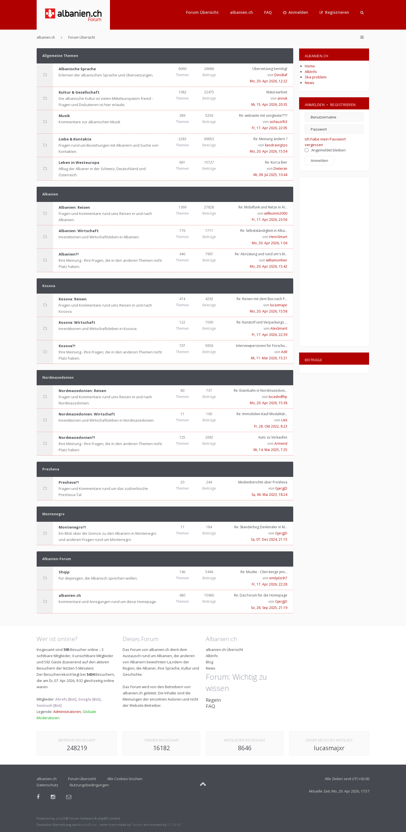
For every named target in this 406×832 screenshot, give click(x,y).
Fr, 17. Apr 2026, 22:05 (269, 128)
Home (310, 66)
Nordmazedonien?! (77, 437)
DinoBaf (280, 74)
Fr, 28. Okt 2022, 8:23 (270, 426)
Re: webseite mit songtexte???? (263, 115)
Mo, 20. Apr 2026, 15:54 (268, 151)
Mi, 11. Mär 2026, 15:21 (269, 358)
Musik (64, 115)
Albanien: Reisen (74, 207)
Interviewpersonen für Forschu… (261, 345)
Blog (209, 661)
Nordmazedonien (58, 377)
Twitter (137, 824)
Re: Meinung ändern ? (270, 139)
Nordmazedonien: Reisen (82, 390)
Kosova (48, 285)
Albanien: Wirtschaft (79, 230)
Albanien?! (69, 254)
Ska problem (315, 77)
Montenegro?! (72, 527)
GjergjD (281, 488)
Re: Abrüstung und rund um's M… (261, 254)
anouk (282, 98)
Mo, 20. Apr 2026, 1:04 (269, 243)
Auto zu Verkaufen (272, 437)
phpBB (61, 818)
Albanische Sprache (77, 68)
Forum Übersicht (202, 12)
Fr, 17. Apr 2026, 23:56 (269, 219)
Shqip (64, 572)
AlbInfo (311, 71)
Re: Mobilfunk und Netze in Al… (263, 207)
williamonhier (276, 260)
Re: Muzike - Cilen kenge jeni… (263, 571)
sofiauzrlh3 (278, 121)
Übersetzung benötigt (269, 68)
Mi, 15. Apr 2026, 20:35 (269, 104)
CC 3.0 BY (174, 824)
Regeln (213, 700)
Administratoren (67, 711)
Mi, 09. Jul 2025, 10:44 (270, 174)
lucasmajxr (278, 305)
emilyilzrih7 (278, 578)
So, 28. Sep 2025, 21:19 (269, 607)
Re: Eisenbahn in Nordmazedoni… (260, 390)
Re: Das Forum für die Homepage (260, 595)
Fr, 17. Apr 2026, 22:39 (269, 334)
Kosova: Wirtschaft (77, 322)
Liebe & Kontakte (75, 139)
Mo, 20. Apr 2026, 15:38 (268, 402)
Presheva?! (69, 482)
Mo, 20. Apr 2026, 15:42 (268, 266)
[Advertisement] (334, 261)
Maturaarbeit (276, 92)
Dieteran (280, 168)
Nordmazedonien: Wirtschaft (87, 414)
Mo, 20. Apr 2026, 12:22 (268, 81)
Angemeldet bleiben (325, 150)
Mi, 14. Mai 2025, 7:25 (270, 449)
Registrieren (343, 104)
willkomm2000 (275, 213)
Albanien (50, 194)
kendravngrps (276, 145)
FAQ (268, 12)
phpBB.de (89, 824)
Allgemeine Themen (60, 55)
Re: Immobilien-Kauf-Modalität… (262, 413)
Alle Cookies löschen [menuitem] (124, 778)
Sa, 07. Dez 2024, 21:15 (269, 539)
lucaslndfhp (278, 396)
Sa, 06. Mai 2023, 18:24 (269, 494)
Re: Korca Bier (276, 162)
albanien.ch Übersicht (224, 649)
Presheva (50, 469)
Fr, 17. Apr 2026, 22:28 (269, 584)
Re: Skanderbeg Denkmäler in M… (260, 527)
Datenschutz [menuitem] (47, 784)
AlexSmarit (278, 328)
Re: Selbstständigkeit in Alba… (263, 230)
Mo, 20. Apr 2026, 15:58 (268, 311)
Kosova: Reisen (73, 298)
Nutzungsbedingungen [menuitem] (89, 784)
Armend (280, 443)
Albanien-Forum (56, 558)
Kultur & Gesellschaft (79, 92)
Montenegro (53, 514)
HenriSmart (278, 236)
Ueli (284, 420)
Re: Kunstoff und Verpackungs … (262, 322)
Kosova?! (67, 345)
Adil (284, 351)
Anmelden (315, 104)
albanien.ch (241, 12)
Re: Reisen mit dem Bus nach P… (262, 298)
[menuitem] (295, 12)
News (309, 82)
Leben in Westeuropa (79, 162)
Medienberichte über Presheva (262, 482)
